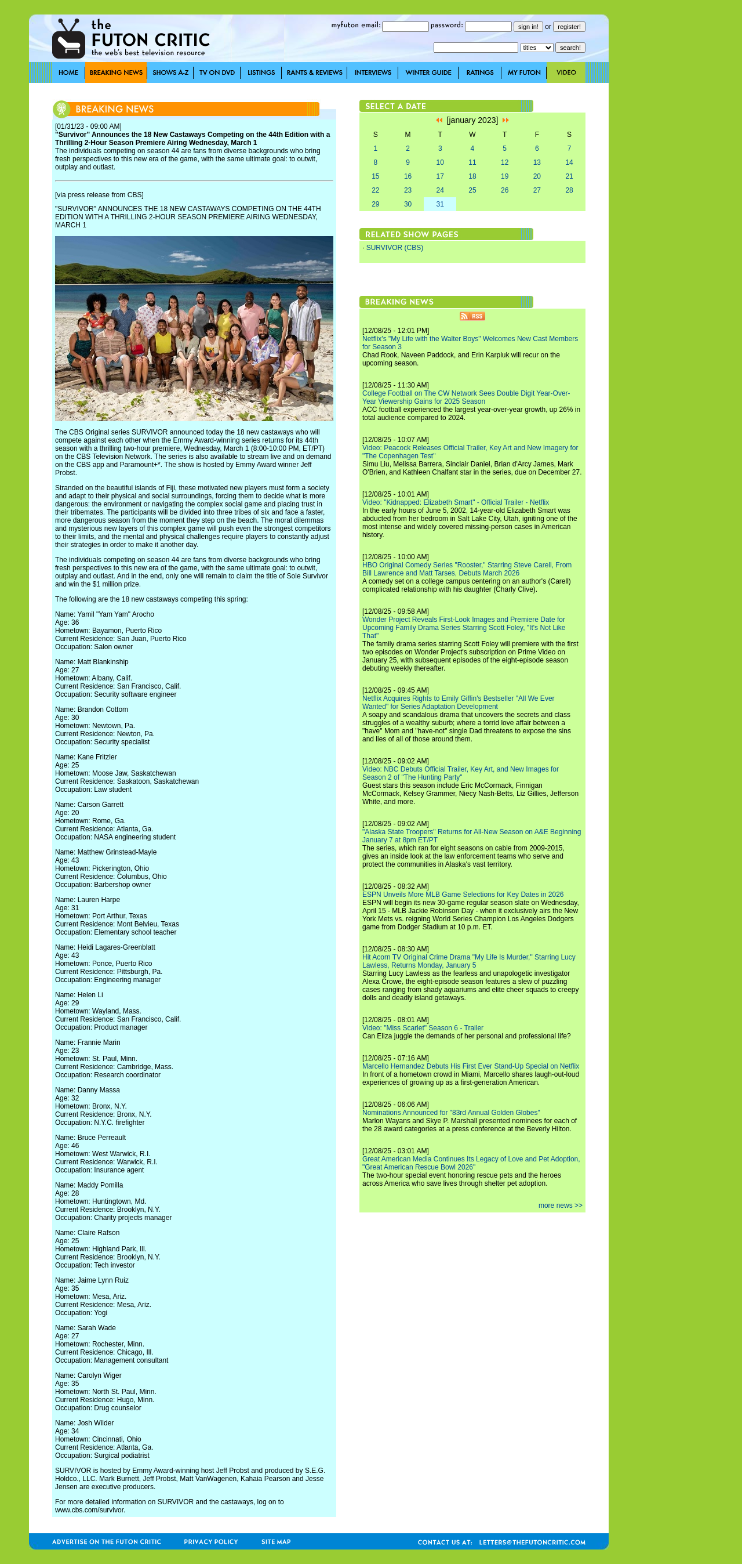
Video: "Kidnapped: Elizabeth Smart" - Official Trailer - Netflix (455, 502)
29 (375, 204)
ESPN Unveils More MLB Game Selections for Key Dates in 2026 (462, 894)
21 (569, 176)
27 (537, 190)
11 (472, 162)
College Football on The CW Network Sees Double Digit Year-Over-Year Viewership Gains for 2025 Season (466, 397)
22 (375, 190)
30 (408, 204)
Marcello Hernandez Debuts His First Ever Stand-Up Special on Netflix (470, 1066)
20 (537, 176)
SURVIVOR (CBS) (394, 248)
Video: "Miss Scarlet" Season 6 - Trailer (422, 1028)
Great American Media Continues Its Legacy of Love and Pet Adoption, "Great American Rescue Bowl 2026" (471, 1163)
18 (472, 176)
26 (504, 190)
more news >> (561, 1205)
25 (472, 190)
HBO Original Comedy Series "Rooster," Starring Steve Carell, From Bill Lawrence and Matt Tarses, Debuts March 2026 (467, 569)
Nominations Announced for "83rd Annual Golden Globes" (451, 1113)
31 (440, 204)
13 (537, 162)
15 (375, 176)
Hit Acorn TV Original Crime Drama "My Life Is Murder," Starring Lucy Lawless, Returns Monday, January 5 (469, 961)
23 (408, 190)
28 (569, 190)
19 (504, 176)
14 (569, 162)
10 (440, 162)
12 (504, 162)
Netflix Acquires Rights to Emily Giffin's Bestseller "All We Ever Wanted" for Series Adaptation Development (458, 702)
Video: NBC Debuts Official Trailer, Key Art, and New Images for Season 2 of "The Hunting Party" (460, 773)
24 (440, 190)
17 (440, 176)
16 (408, 176)
